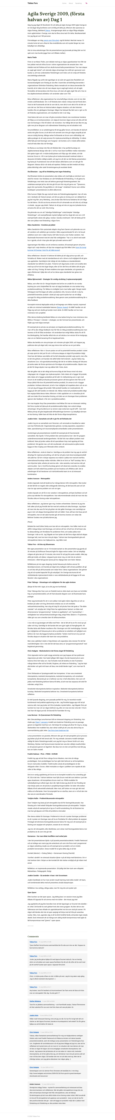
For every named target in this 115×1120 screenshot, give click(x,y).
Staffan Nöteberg (35, 1001)
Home (64, 3)
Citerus (47, 30)
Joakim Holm (34, 1015)
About (71, 3)
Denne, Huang (62, 307)
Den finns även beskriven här (58, 730)
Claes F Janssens (41, 722)
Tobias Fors (33, 3)
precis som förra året (51, 40)
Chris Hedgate (34, 1032)
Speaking (78, 3)
